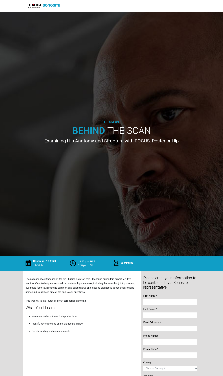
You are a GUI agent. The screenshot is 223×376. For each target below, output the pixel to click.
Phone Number (151, 335)
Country (147, 362)
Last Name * (150, 309)
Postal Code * (150, 349)
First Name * (150, 295)
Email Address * (152, 322)
